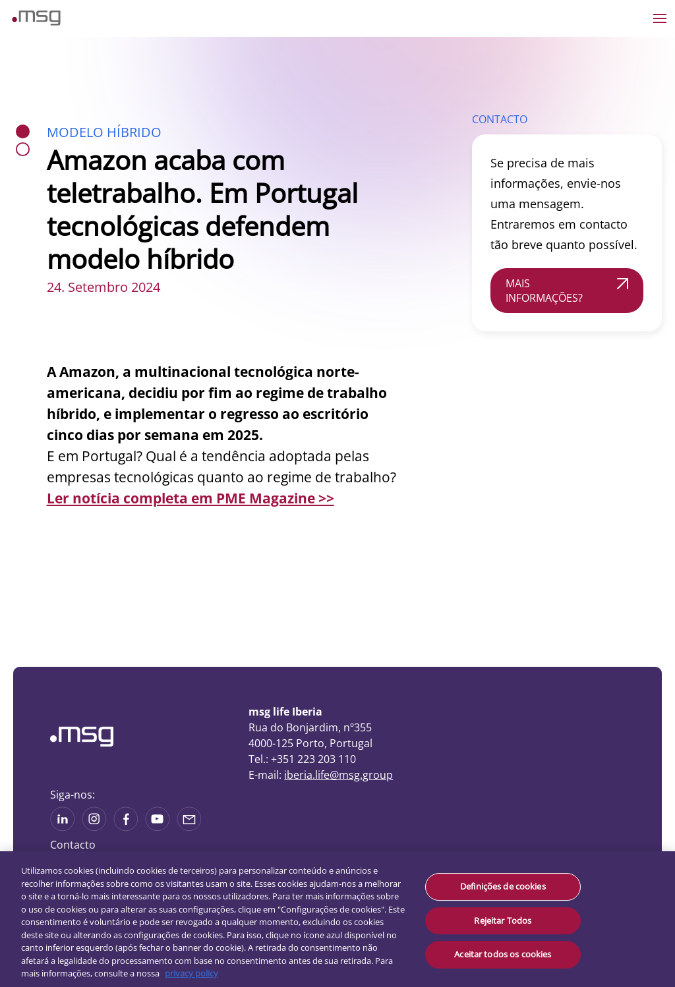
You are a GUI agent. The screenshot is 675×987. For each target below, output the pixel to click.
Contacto (73, 844)
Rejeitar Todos (502, 920)
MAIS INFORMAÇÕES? (544, 290)
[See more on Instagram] (94, 826)
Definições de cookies (503, 886)
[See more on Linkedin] (62, 826)
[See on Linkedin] (125, 826)
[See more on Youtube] (157, 826)
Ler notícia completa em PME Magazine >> (190, 498)
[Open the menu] (660, 18)
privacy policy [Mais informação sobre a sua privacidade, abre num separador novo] (191, 973)
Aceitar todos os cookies (502, 954)
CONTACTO (499, 119)
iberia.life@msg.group (338, 775)
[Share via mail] (189, 826)
